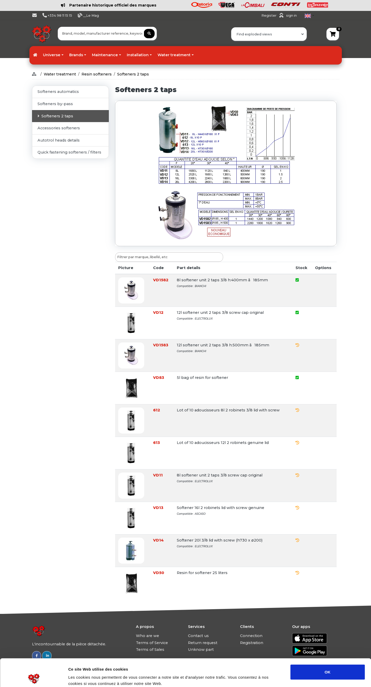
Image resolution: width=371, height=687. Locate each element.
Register (269, 15)
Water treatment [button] (174, 55)
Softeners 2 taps (133, 74)
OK (328, 644)
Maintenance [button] (105, 55)
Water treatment (60, 74)
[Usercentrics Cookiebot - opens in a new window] (33, 677)
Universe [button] (51, 55)
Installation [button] (138, 55)
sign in (291, 15)
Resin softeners (96, 74)
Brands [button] (76, 55)
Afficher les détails (286, 677)
